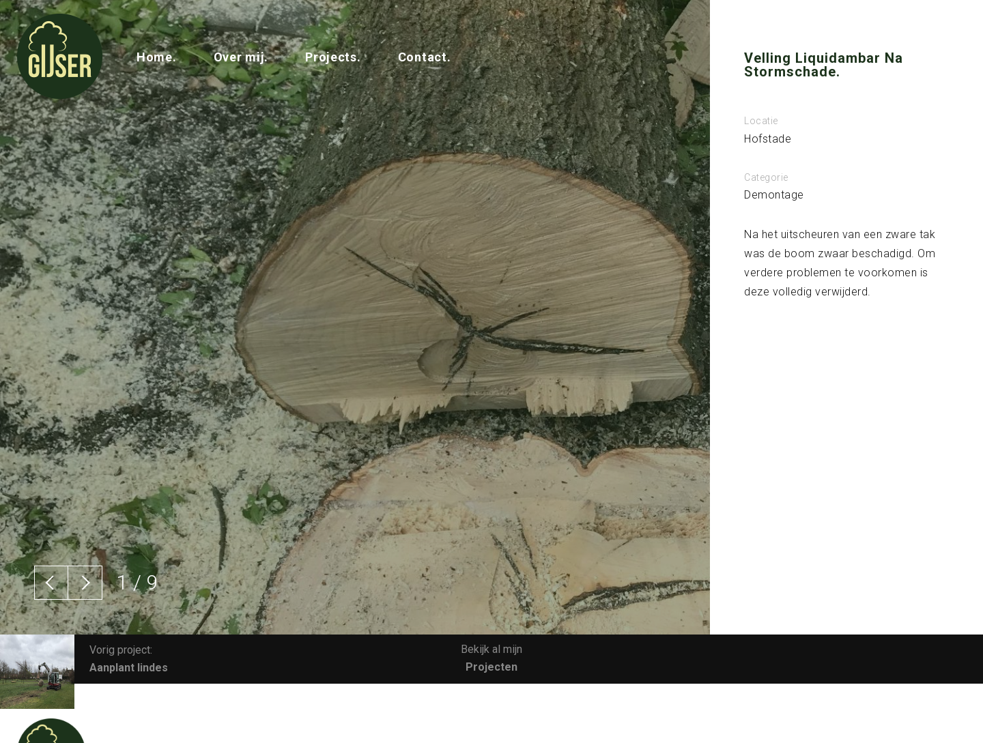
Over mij (239, 57)
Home (155, 57)
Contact (422, 57)
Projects (331, 57)
